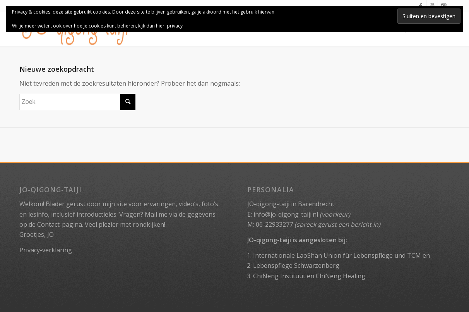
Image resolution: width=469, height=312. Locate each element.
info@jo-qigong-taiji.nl (285, 214)
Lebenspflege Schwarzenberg (296, 265)
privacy (175, 25)
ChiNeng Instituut (279, 276)
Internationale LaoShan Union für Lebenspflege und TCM (337, 255)
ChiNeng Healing (340, 276)
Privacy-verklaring (45, 250)
